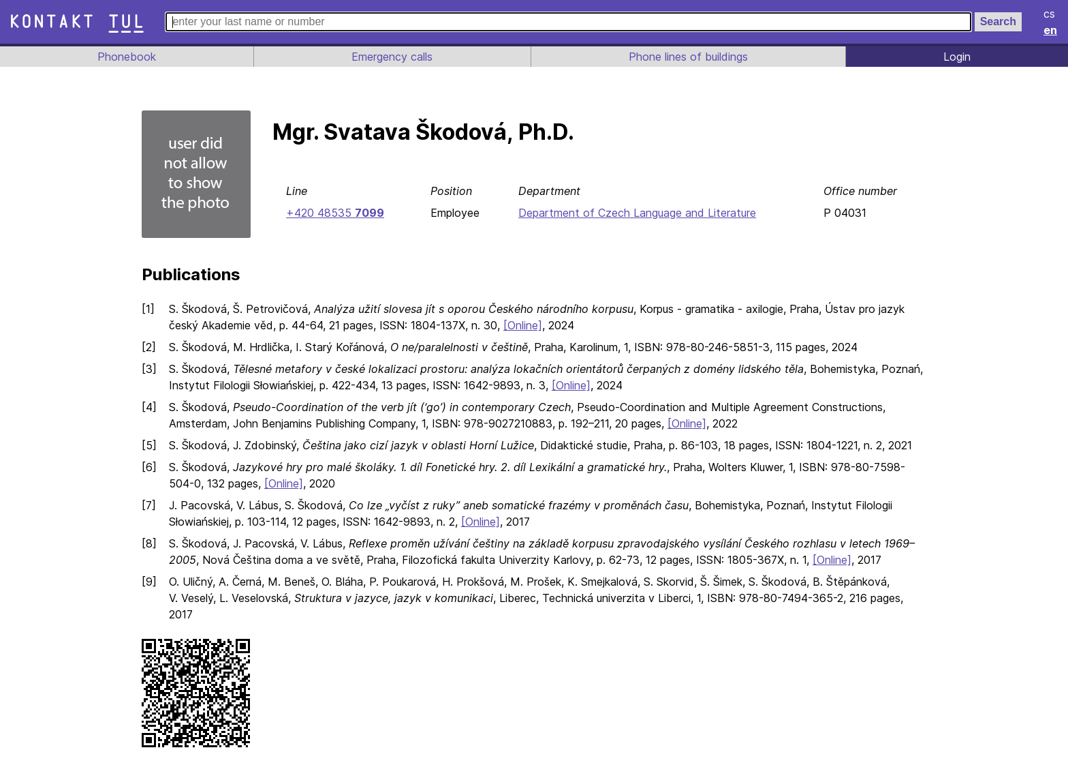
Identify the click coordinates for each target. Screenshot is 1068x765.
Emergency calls (391, 56)
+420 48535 (333, 213)
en (1051, 30)
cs (1050, 13)
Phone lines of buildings (688, 56)
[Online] (530, 325)
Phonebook (126, 56)
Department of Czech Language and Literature (635, 213)
